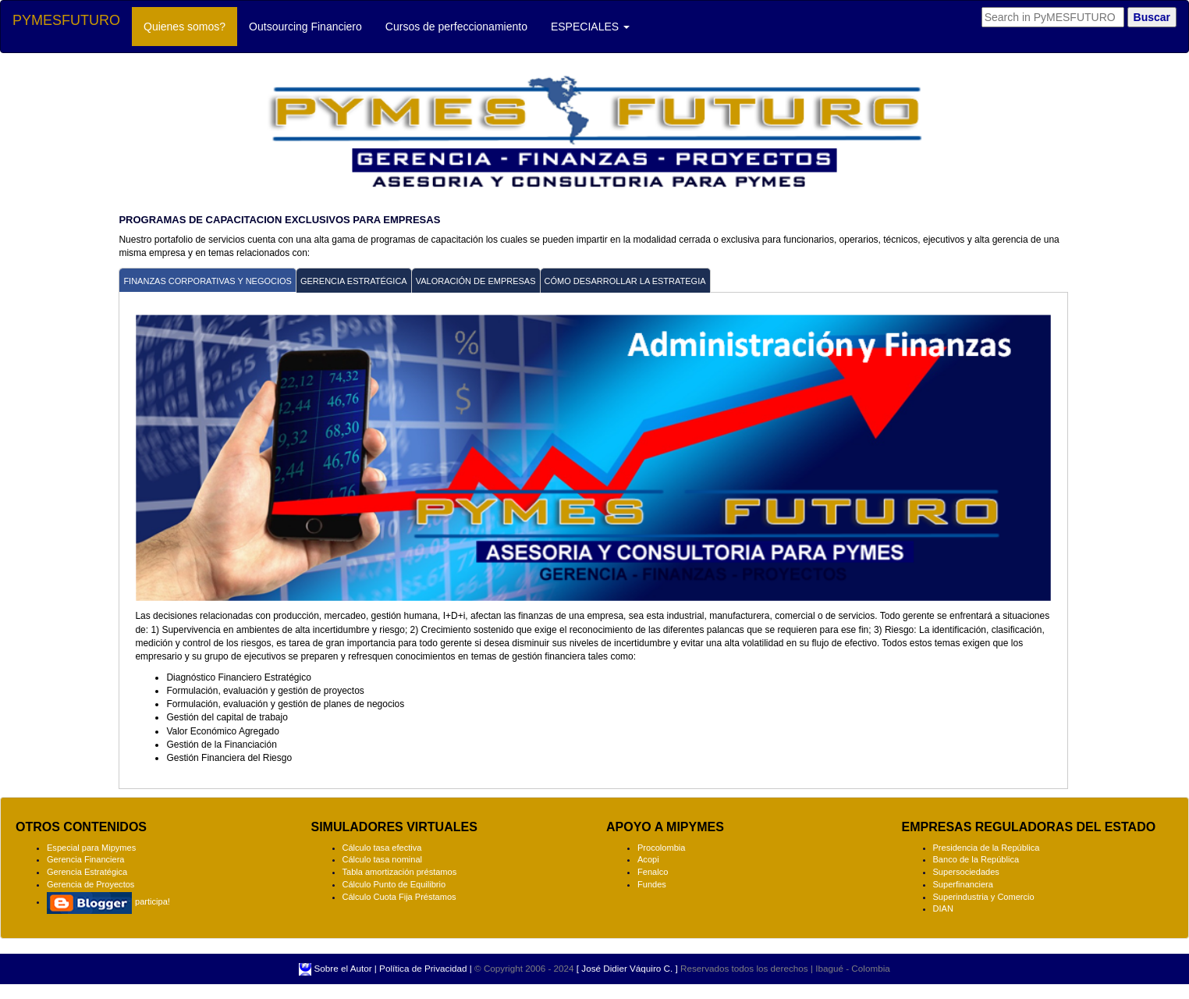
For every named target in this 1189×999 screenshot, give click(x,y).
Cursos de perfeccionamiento (456, 26)
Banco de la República (976, 859)
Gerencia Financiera (85, 859)
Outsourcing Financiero (305, 26)
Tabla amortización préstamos (400, 871)
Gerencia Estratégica (87, 871)
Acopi (648, 859)
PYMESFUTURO (66, 20)
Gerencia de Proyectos (90, 884)
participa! (108, 901)
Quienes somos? (190, 25)
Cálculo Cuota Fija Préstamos (399, 896)
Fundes (651, 884)
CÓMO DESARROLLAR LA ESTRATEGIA (625, 281)
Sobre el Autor (341, 968)
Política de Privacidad (423, 968)
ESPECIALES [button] (590, 26)
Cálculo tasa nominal (383, 859)
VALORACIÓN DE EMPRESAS (476, 281)
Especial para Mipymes (91, 847)
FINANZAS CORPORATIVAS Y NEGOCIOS (207, 281)
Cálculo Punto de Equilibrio (394, 884)
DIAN (943, 908)
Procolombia (661, 847)
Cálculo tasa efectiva (382, 847)
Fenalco (652, 871)
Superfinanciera (963, 884)
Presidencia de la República (986, 847)
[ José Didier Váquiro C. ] (627, 968)
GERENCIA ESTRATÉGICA (353, 281)
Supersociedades (966, 871)
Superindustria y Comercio (984, 896)
